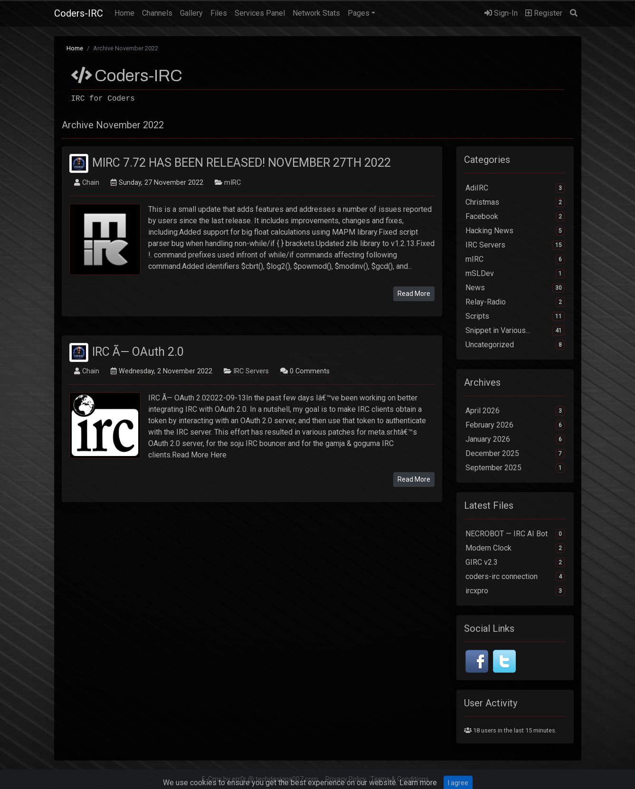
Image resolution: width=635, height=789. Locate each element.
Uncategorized (515, 345)
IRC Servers (251, 371)
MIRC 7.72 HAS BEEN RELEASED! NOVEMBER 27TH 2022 (241, 163)
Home (126, 12)
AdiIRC (515, 188)
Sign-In (501, 13)
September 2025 (515, 468)
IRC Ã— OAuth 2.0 (138, 351)
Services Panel (260, 13)
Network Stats (316, 13)
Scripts (515, 316)
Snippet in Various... (515, 330)
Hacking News (515, 231)
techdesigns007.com (287, 779)
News (515, 288)
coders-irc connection (515, 576)
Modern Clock (515, 548)
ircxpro (515, 591)
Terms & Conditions (399, 779)
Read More (414, 293)
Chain (90, 183)
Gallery (191, 13)
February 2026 (515, 425)
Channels (157, 13)
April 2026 (515, 411)
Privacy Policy (345, 779)
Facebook (515, 216)
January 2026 (515, 439)
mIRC (232, 183)
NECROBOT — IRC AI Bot (515, 534)
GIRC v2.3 (515, 562)
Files (218, 13)
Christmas (515, 202)
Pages (359, 13)
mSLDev (515, 273)
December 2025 (515, 453)
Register (543, 13)
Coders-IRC (78, 13)
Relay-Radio (515, 302)
